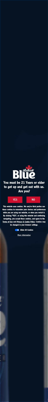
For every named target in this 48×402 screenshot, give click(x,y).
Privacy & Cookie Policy (26, 222)
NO (33, 199)
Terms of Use (8, 222)
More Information (24, 235)
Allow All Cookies (26, 230)
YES (15, 199)
